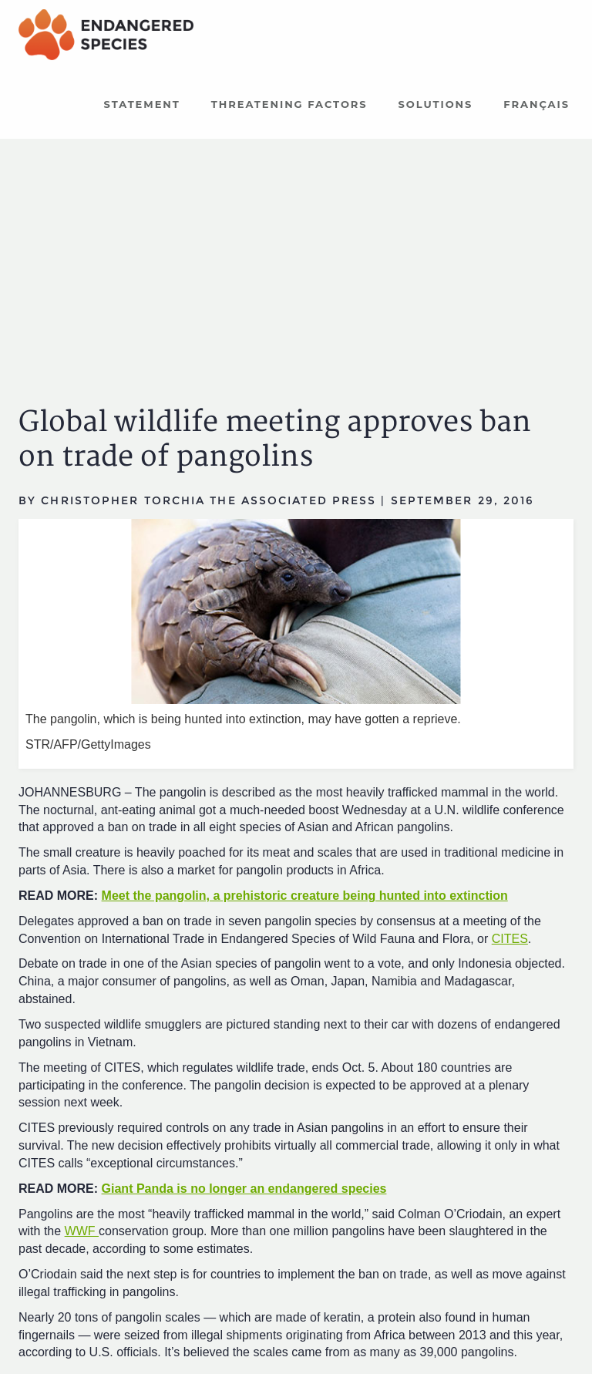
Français (536, 104)
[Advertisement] (296, 258)
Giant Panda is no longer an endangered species (244, 1188)
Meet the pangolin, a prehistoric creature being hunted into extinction (305, 895)
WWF (82, 1231)
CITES (510, 938)
